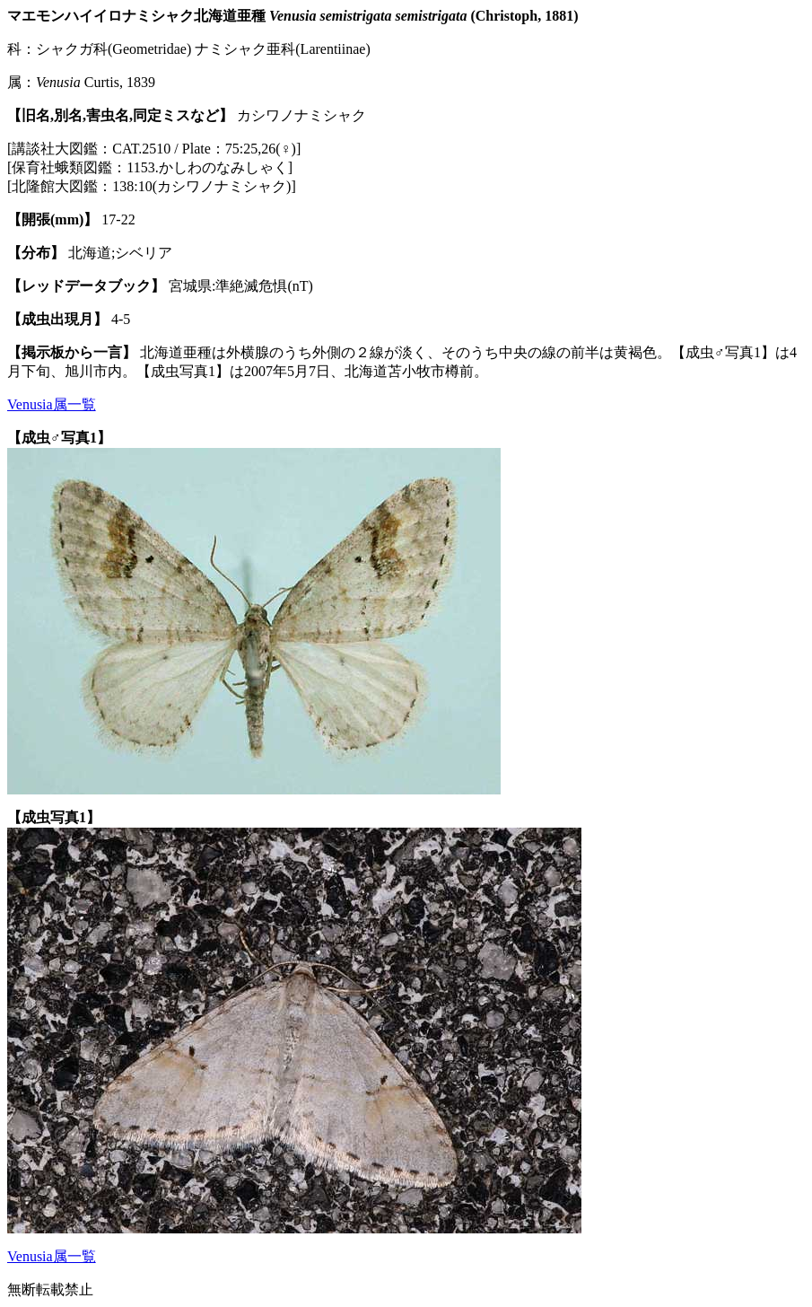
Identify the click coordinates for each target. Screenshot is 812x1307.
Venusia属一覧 (51, 404)
